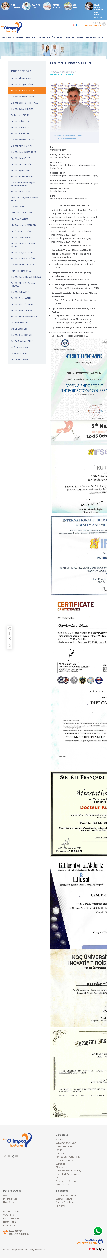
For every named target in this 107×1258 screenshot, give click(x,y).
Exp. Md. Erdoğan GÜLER (22, 84)
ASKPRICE (71, 6)
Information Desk (10, 1199)
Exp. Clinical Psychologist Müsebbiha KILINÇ (23, 184)
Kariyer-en (60, 1150)
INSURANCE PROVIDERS (21, 37)
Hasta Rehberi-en (10, 1202)
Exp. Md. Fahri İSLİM (20, 133)
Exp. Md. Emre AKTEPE (21, 298)
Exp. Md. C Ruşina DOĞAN (23, 258)
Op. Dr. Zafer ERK (19, 328)
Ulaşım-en (7, 1195)
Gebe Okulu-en (62, 1185)
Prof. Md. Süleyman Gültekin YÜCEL (24, 199)
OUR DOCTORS (68, 72)
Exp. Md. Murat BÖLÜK (21, 164)
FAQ (57, 1178)
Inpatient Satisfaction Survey (67, 1174)
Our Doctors (8, 1215)
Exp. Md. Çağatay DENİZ (22, 252)
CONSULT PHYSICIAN (52, 6)
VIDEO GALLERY (91, 37)
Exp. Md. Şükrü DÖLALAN (22, 109)
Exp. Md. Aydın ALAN (20, 170)
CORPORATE (65, 37)
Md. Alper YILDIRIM (19, 219)
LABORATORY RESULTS (32, 6)
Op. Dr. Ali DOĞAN (19, 359)
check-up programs (64, 1160)
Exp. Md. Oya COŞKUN (21, 335)
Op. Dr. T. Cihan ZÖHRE (22, 341)
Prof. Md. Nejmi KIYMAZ (22, 270)
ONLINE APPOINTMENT (11, 6)
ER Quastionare (62, 1167)
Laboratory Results (64, 1199)
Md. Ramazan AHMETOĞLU (23, 225)
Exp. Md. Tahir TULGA (21, 206)
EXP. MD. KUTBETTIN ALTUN (62, 75)
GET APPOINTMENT (65, 138)
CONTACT (101, 37)
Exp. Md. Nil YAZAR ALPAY (22, 264)
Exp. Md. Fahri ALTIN (20, 127)
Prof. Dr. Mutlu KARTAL (21, 347)
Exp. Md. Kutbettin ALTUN (23, 90)
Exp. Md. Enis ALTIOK (20, 121)
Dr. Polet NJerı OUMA (21, 322)
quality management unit (66, 1146)
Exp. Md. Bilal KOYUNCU (22, 176)
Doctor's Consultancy (65, 1202)
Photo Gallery (9, 1225)
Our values (60, 1164)
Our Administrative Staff (66, 1143)
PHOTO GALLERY (77, 37)
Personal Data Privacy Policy (68, 1157)
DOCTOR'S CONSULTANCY (68, 135)
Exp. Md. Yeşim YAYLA (21, 191)
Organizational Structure (66, 1181)
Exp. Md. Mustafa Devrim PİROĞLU (23, 245)
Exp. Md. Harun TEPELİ (21, 158)
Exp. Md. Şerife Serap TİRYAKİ (24, 102)
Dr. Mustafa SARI (19, 353)
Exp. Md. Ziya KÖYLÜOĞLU (23, 304)
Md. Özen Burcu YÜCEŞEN (23, 231)
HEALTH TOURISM (38, 37)
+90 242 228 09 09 (53, 1232)
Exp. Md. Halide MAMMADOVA (25, 316)
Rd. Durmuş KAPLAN (20, 115)
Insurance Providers (11, 1218)
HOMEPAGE (54, 72)
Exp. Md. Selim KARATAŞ (22, 237)
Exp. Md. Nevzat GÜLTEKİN (23, 96)
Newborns (60, 1206)
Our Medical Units (11, 1211)
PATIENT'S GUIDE (52, 37)
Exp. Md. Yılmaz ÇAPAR (21, 145)
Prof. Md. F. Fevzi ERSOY (22, 212)
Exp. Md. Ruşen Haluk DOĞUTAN (26, 277)
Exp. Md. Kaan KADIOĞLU (22, 310)
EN (77, 25)
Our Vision (60, 1153)
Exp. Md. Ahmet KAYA (21, 78)
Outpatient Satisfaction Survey (68, 1171)
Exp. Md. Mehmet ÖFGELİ (22, 139)
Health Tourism (9, 1222)
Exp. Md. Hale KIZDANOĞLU (23, 152)
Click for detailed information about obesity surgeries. (95, 10)
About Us (60, 1139)
